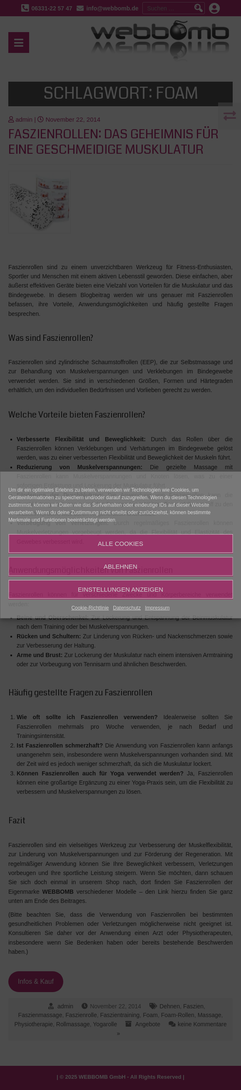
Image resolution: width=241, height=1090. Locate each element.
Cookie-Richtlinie (90, 608)
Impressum (157, 608)
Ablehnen (120, 566)
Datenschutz (127, 608)
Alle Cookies (120, 543)
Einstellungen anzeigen (120, 588)
